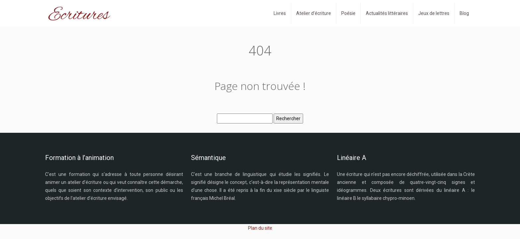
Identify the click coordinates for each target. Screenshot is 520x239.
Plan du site (260, 228)
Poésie (348, 13)
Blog (464, 13)
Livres (280, 13)
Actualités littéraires (387, 13)
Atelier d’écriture (313, 13)
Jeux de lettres (433, 13)
